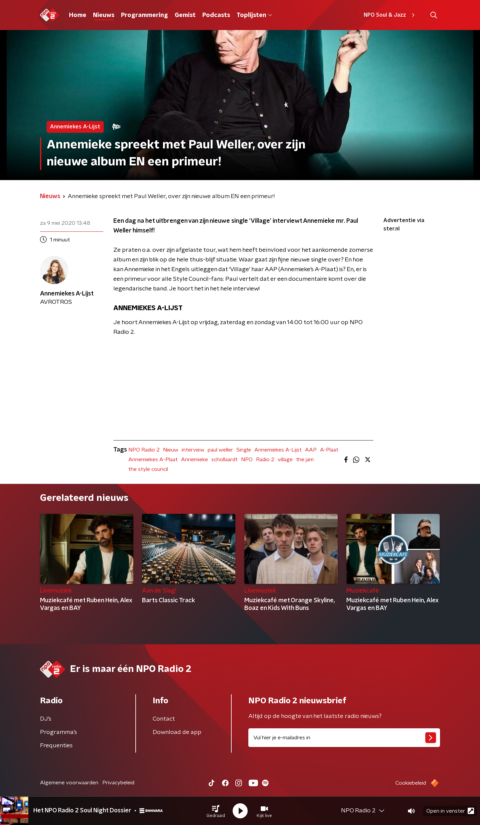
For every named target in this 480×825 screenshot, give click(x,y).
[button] (215, 811)
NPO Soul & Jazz (390, 15)
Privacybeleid (118, 782)
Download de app (177, 732)
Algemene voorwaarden (69, 782)
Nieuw (170, 450)
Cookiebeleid (410, 783)
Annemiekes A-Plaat (153, 459)
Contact (164, 719)
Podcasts (216, 15)
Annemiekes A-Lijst (278, 450)
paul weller (220, 450)
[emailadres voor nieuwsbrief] (344, 737)
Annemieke (194, 459)
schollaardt (224, 459)
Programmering (144, 15)
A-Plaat (329, 450)
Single (243, 450)
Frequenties (56, 746)
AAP (311, 450)
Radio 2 (265, 459)
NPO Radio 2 (144, 450)
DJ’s (45, 719)
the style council (148, 469)
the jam (305, 459)
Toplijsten (254, 15)
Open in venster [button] (450, 811)
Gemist (185, 15)
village (285, 459)
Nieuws (103, 15)
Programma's (58, 732)
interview (193, 450)
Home (77, 15)
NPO (247, 459)
